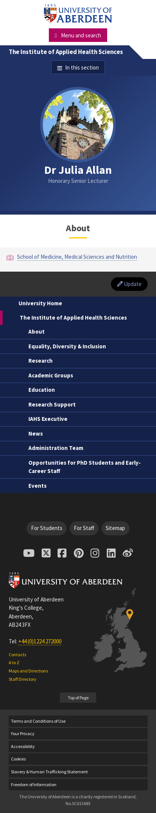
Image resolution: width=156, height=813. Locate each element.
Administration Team (55, 447)
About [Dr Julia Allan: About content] (78, 228)
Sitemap (115, 528)
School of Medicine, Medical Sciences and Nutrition (77, 256)
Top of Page (78, 697)
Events (37, 485)
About (36, 331)
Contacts (17, 654)
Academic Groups (50, 375)
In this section (82, 67)
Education (41, 389)
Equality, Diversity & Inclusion (67, 346)
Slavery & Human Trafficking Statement (49, 771)
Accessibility (23, 746)
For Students (46, 528)
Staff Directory (22, 679)
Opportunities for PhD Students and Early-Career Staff (84, 467)
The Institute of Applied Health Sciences (66, 52)
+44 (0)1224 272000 (39, 641)
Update (129, 283)
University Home (40, 303)
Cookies (18, 759)
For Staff (84, 528)
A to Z (14, 662)
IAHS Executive (47, 418)
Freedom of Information (33, 784)
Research (40, 360)
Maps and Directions (28, 671)
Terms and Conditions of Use (38, 721)
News (35, 433)
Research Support (52, 404)
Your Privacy (22, 733)
